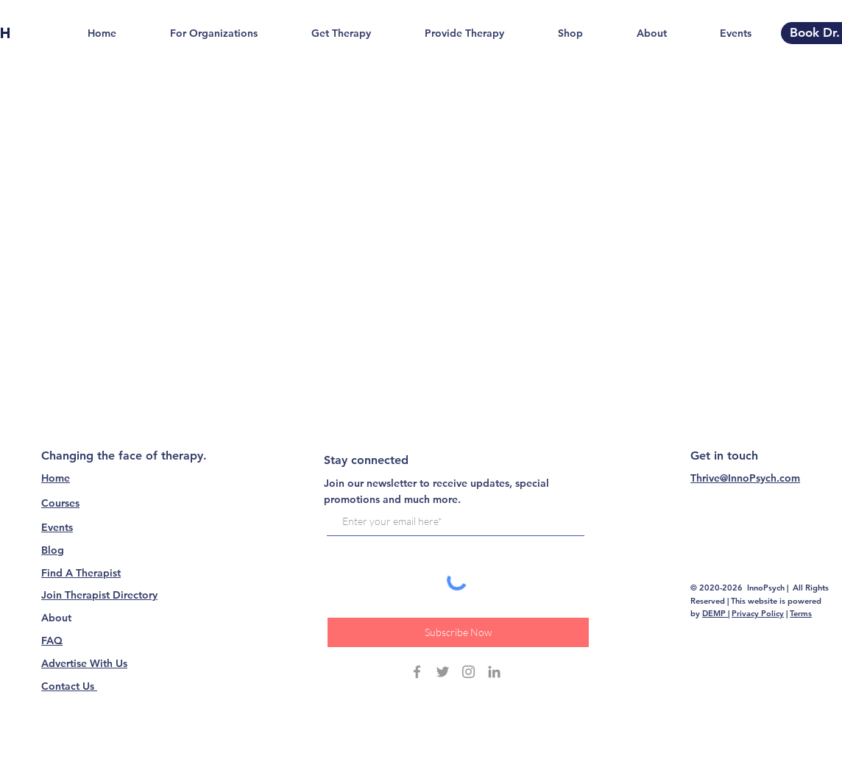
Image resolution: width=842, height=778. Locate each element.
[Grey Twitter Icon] (442, 671)
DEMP (715, 613)
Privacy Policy (758, 613)
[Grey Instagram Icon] (468, 671)
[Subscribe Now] (458, 632)
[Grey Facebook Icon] (416, 671)
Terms (801, 613)
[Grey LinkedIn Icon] (494, 671)
